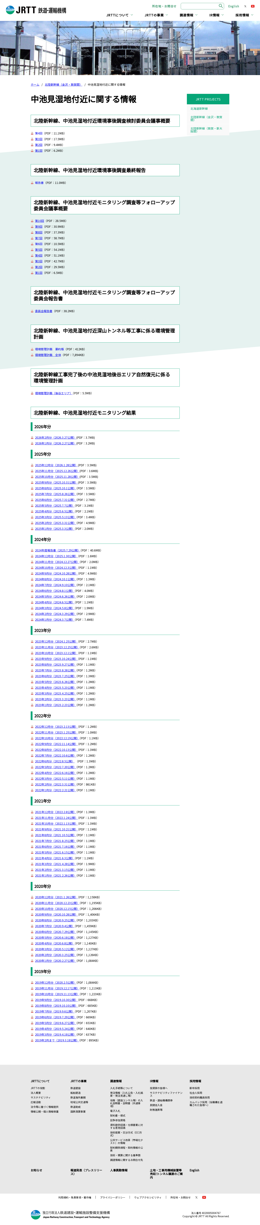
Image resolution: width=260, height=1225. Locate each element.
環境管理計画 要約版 (49, 349)
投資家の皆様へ (159, 1088)
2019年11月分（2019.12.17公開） (57, 988)
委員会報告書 (43, 311)
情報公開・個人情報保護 (44, 1111)
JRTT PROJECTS (208, 99)
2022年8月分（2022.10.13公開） (56, 749)
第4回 (38, 133)
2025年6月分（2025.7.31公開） (55, 500)
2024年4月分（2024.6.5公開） (55, 602)
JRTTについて (117, 15)
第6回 (38, 244)
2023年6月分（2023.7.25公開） (55, 676)
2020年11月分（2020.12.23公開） (57, 903)
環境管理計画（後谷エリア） (54, 393)
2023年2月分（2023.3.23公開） (55, 699)
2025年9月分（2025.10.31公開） (56, 482)
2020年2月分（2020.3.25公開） (55, 955)
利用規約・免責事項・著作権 (74, 1197)
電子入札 (115, 1111)
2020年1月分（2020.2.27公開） (55, 960)
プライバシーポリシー (112, 1197)
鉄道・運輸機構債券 (161, 1100)
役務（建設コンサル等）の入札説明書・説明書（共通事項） (126, 1103)
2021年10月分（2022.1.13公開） (56, 823)
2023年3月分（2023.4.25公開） (55, 693)
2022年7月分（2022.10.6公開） (55, 755)
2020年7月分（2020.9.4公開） (55, 926)
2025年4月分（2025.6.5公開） (55, 511)
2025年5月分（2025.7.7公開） (55, 505)
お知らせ (36, 1170)
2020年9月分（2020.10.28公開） (56, 914)
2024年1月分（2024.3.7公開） (55, 619)
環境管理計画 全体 (48, 355)
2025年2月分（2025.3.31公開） (55, 523)
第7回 (38, 238)
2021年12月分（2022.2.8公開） (55, 812)
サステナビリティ (41, 1097)
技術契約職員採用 (200, 1097)
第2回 (38, 145)
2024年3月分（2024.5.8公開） (55, 608)
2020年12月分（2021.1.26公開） (56, 897)
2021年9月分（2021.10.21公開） (56, 829)
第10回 (39, 221)
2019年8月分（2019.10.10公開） (56, 1005)
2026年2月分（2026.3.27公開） (55, 437)
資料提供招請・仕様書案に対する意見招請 (126, 1126)
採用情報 (242, 15)
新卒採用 (195, 1088)
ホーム (35, 84)
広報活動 (36, 1102)
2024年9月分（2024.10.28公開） (56, 573)
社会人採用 (196, 1093)
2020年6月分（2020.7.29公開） (55, 932)
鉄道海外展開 (78, 1097)
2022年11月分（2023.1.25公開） (56, 732)
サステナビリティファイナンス (166, 1094)
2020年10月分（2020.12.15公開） (57, 908)
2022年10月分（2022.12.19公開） (57, 738)
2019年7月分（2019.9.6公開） (55, 1011)
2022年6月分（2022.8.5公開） (55, 761)
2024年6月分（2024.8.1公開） (55, 590)
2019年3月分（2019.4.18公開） (55, 1034)
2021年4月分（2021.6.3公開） (55, 858)
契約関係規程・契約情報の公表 (126, 1149)
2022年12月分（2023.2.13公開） (56, 726)
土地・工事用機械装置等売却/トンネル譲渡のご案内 (166, 1174)
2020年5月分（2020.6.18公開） (55, 937)
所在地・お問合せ (164, 6)
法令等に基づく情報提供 (44, 1107)
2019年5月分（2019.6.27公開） (55, 1023)
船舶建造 (75, 1093)
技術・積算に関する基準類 (125, 1155)
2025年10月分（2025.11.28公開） (57, 476)
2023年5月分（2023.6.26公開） (55, 682)
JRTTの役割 (38, 1088)
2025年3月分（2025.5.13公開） (55, 517)
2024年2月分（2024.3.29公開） (55, 614)
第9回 (38, 226)
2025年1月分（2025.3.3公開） (55, 528)
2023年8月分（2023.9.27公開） (55, 664)
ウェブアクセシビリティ (148, 1197)
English (233, 6)
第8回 (38, 232)
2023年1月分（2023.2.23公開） (55, 705)
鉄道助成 (75, 1107)
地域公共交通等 (79, 1102)
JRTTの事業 (154, 15)
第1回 (38, 150)
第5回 (38, 249)
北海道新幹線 (199, 108)
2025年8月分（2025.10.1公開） (55, 488)
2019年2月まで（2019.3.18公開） (57, 1040)
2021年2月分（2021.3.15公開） (55, 869)
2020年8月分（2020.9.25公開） (55, 920)
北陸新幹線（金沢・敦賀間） (63, 84)
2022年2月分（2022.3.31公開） (55, 784)
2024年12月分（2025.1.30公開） (56, 556)
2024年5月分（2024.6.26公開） (55, 596)
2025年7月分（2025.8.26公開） (55, 494)
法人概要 (36, 1093)
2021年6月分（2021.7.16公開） (55, 846)
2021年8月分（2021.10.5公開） (55, 835)
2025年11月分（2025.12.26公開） (57, 471)
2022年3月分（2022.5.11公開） (55, 778)
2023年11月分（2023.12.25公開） (57, 647)
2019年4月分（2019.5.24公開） (55, 1028)
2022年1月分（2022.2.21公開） (55, 790)
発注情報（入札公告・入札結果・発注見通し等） (126, 1094)
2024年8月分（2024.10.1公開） (55, 579)
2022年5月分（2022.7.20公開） (55, 767)
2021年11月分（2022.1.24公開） (56, 818)
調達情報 (186, 15)
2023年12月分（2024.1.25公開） (56, 641)
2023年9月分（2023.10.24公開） (56, 659)
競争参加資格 (117, 1120)
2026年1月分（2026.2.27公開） (55, 443)
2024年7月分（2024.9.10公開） (55, 585)
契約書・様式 (117, 1115)
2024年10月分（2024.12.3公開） (56, 567)
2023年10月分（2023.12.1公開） (56, 653)
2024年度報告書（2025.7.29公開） (57, 550)
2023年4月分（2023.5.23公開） (55, 687)
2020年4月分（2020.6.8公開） (55, 943)
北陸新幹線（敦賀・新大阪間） (206, 129)
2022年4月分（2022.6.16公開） (55, 773)
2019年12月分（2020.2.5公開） (55, 982)
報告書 (39, 182)
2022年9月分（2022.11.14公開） (56, 744)
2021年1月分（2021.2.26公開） (55, 875)
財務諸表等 (156, 1109)
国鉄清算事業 (78, 1111)
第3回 (38, 139)
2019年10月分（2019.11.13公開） (57, 994)
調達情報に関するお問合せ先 (126, 1160)
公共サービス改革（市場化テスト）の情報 (126, 1141)
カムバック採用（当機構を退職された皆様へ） (206, 1103)
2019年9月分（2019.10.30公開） (56, 1000)
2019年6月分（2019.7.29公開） (55, 1017)
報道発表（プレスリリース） (86, 1172)
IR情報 (214, 15)
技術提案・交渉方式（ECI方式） (126, 1134)
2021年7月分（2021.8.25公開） (55, 841)
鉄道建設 (75, 1088)
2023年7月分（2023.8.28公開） (55, 670)
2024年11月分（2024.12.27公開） (57, 562)
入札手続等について (121, 1088)
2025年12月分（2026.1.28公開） (56, 465)
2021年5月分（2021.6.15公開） (55, 852)
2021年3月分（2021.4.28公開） (55, 864)
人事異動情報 (118, 1170)
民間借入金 (156, 1105)
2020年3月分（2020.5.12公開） (55, 949)
